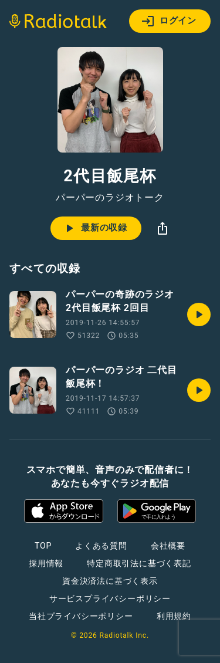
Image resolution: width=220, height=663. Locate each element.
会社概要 (168, 545)
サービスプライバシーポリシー (110, 598)
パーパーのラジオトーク (110, 197)
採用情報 (46, 563)
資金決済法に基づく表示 (110, 581)
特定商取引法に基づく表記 (139, 563)
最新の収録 (94, 228)
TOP (43, 545)
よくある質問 (101, 545)
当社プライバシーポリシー (81, 616)
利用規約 (174, 616)
